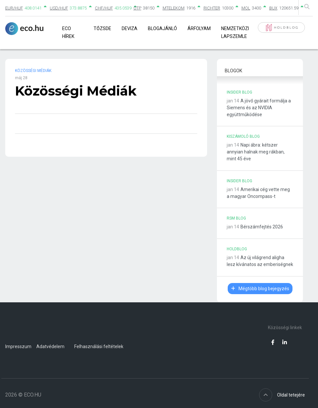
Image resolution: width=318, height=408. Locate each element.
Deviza (129, 28)
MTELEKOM (174, 8)
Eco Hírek (68, 32)
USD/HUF (59, 8)
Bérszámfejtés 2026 (261, 226)
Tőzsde (102, 28)
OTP (137, 8)
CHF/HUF (104, 8)
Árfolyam (199, 28)
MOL (245, 8)
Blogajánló (162, 28)
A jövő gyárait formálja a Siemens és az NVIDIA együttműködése (259, 107)
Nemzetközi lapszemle (235, 32)
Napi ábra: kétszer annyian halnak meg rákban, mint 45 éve (256, 151)
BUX (273, 8)
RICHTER (211, 8)
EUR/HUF (14, 8)
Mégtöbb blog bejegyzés (260, 288)
